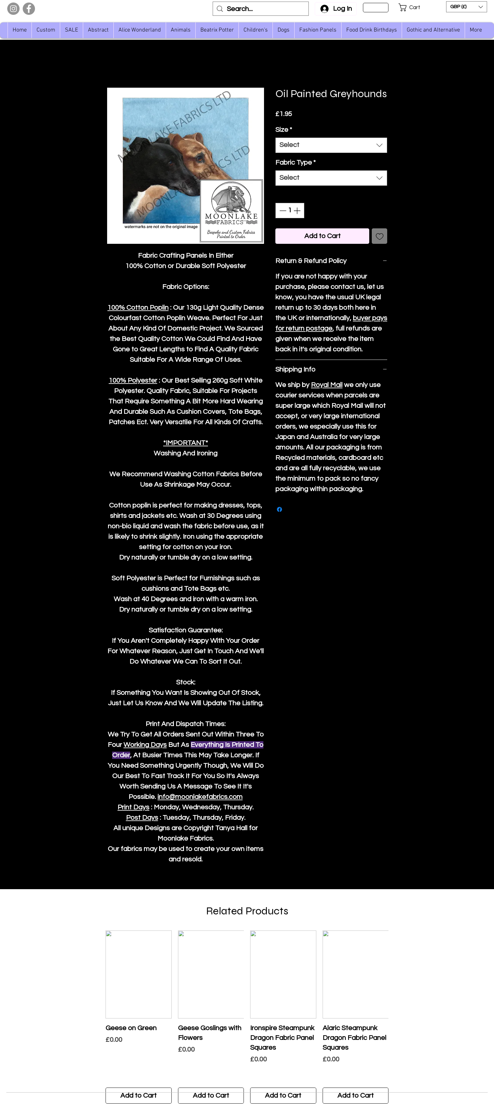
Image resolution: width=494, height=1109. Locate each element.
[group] (247, 1017)
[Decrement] (282, 210)
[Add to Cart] (139, 1096)
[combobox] (331, 145)
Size (283, 129)
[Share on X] (291, 509)
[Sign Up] (375, 7)
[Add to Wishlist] (379, 236)
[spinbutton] (290, 210)
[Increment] (297, 210)
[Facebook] (29, 9)
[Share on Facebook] (279, 509)
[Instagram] (13, 9)
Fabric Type (295, 162)
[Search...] (261, 9)
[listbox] (466, 6)
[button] (413, 7)
